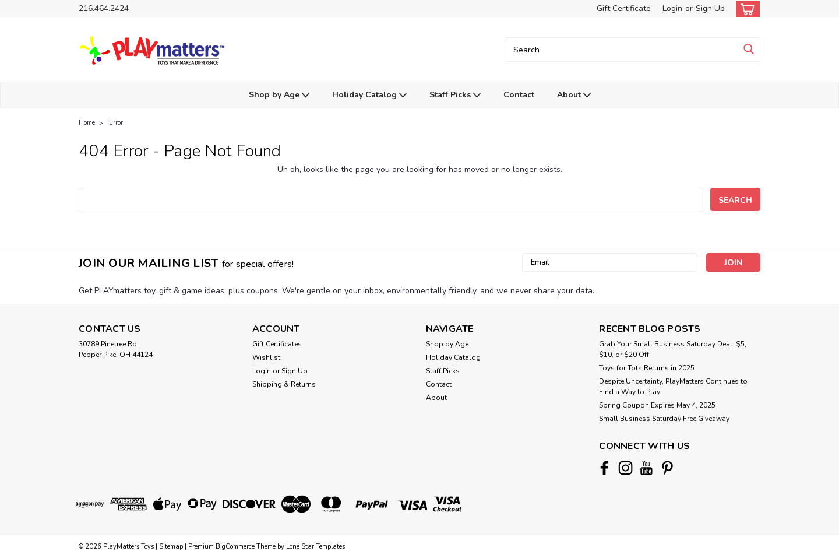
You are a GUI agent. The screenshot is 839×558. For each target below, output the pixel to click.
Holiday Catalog (369, 95)
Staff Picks (455, 95)
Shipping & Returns (284, 384)
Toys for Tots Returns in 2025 (647, 368)
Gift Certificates (277, 344)
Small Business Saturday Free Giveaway (664, 418)
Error (116, 122)
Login (672, 8)
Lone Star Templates (315, 546)
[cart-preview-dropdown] (745, 9)
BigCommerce (235, 546)
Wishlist (266, 357)
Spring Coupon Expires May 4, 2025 (657, 405)
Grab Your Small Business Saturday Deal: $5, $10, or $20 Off (672, 349)
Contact (518, 94)
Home (87, 122)
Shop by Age (279, 95)
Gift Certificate (624, 8)
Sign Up (710, 8)
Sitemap (171, 546)
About (574, 95)
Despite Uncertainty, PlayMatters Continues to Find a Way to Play (673, 386)
